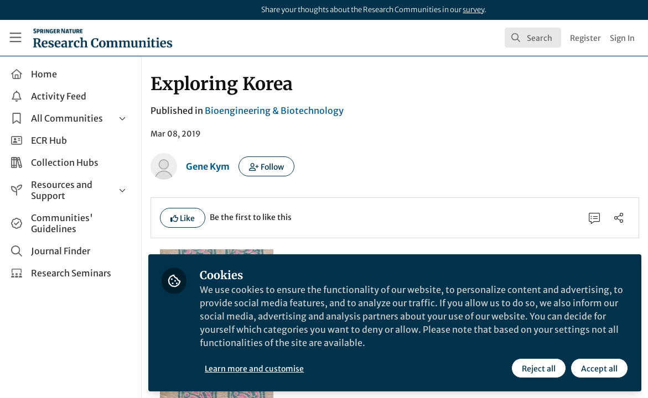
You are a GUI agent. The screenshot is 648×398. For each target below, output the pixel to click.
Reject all (539, 369)
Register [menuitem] (585, 38)
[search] (533, 38)
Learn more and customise (254, 369)
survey (473, 9)
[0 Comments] (594, 218)
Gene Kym (208, 166)
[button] (266, 166)
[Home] (102, 37)
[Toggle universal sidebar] (15, 37)
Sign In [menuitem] (622, 38)
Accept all (599, 369)
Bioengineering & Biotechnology (274, 110)
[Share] (619, 218)
